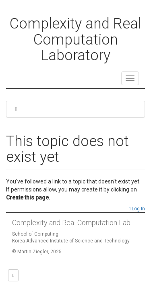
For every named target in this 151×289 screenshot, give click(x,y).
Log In (137, 209)
